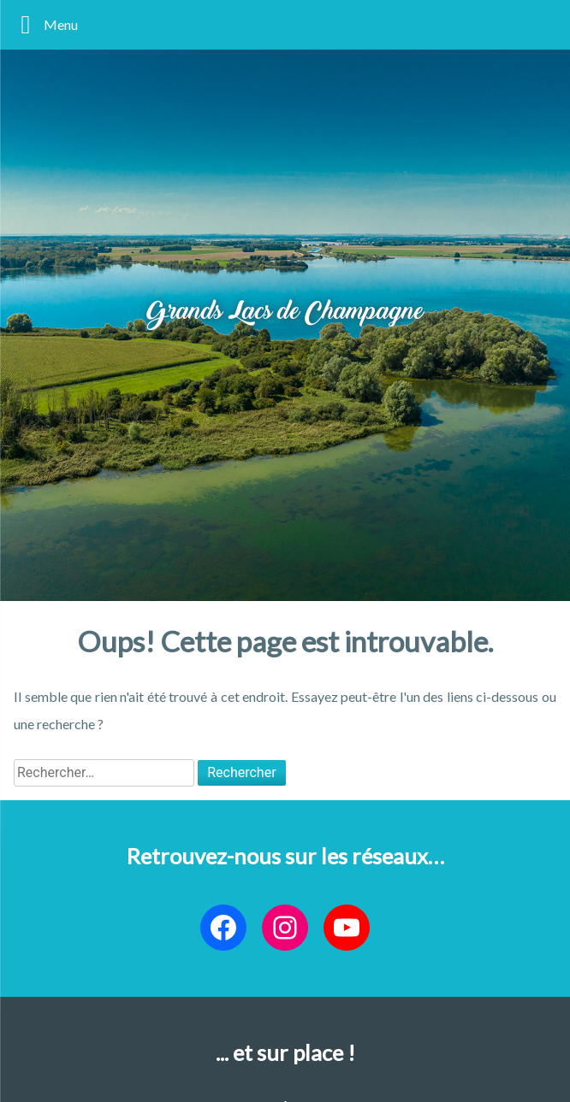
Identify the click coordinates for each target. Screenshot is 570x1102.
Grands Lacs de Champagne (285, 313)
